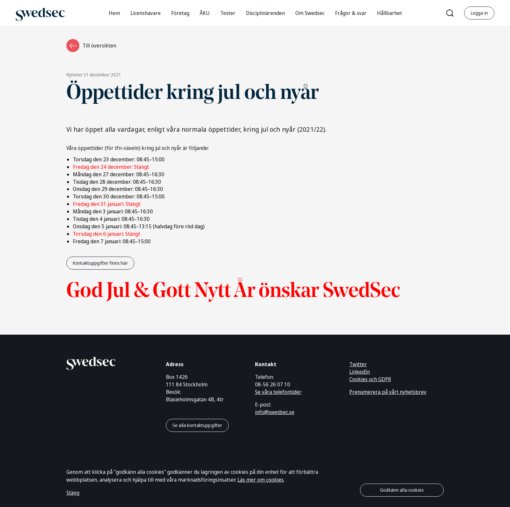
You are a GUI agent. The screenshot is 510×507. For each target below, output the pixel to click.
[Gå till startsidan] (40, 13)
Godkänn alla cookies (402, 490)
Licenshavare (145, 13)
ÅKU (205, 13)
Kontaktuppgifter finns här (100, 263)
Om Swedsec (310, 13)
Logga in (479, 13)
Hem (114, 13)
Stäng (72, 492)
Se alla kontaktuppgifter (197, 425)
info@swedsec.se (274, 412)
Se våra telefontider (278, 391)
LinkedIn (359, 371)
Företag (180, 13)
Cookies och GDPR (370, 379)
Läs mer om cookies (260, 479)
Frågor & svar (351, 13)
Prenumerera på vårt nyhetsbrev (387, 391)
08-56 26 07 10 (272, 384)
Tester (227, 13)
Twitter (358, 364)
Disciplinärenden (265, 13)
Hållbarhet (389, 13)
